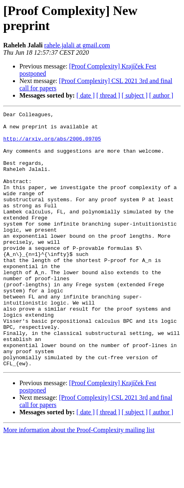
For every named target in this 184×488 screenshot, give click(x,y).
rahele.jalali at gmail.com (77, 45)
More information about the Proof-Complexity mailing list (78, 480)
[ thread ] (108, 95)
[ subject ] (135, 95)
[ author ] (161, 95)
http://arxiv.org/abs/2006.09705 (52, 144)
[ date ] (85, 95)
